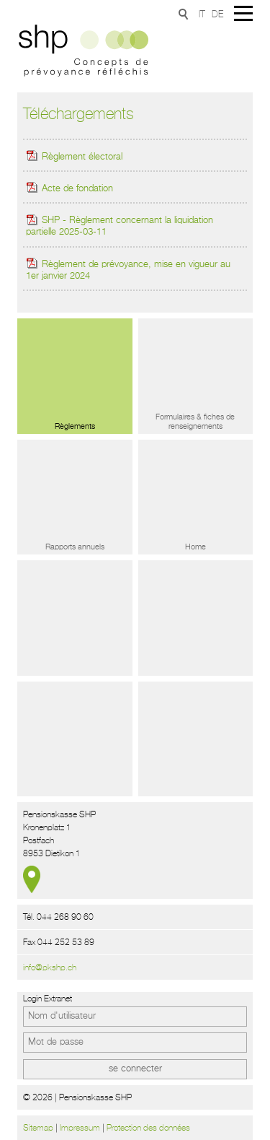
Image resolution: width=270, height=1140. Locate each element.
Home (195, 547)
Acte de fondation (69, 188)
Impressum (80, 1128)
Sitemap (38, 1128)
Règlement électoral (74, 157)
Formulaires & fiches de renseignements (195, 421)
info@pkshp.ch (49, 967)
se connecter (135, 1069)
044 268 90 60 (65, 917)
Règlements (75, 426)
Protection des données (148, 1128)
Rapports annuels (74, 547)
